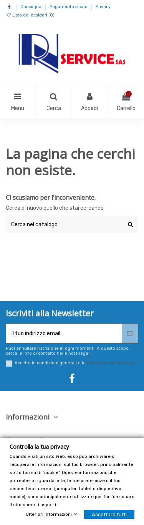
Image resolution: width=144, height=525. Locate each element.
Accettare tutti (109, 514)
